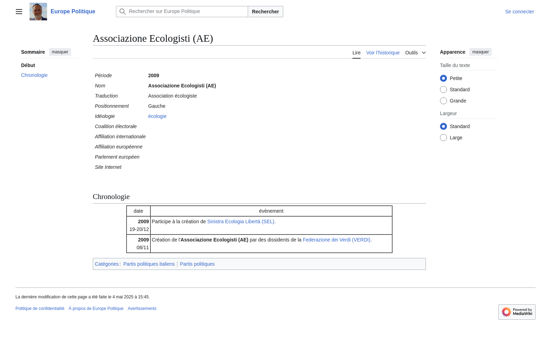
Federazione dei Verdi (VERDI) (336, 240)
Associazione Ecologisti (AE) (214, 240)
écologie (157, 116)
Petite (456, 78)
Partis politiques (197, 264)
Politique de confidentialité (39, 308)
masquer (60, 51)
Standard (460, 89)
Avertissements (142, 308)
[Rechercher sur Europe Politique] (182, 11)
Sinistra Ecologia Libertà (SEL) (240, 221)
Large (456, 137)
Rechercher (265, 11)
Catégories (107, 264)
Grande (458, 101)
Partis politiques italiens (149, 264)
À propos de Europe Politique (96, 308)
